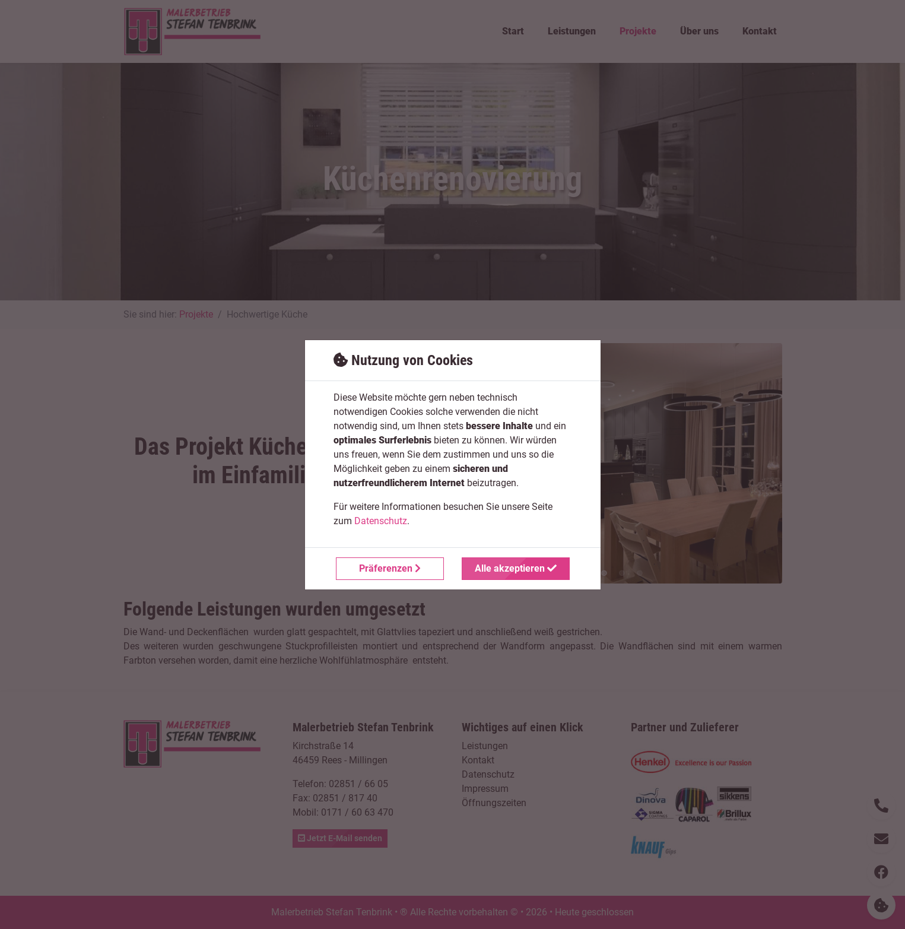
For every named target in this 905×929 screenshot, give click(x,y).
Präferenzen (390, 568)
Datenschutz (380, 521)
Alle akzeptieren (516, 568)
